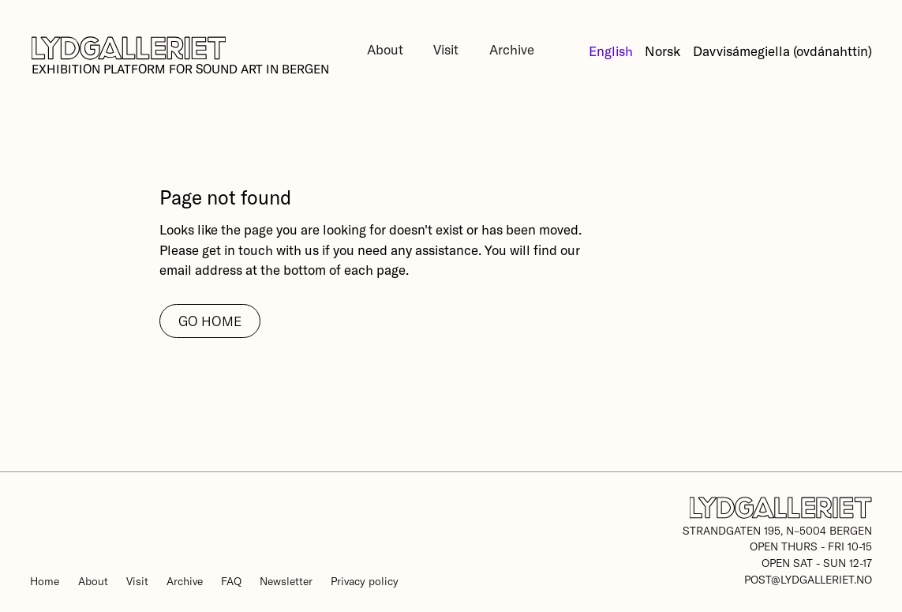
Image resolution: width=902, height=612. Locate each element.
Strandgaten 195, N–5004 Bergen (777, 530)
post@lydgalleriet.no (808, 579)
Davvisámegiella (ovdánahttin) (782, 50)
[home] (179, 56)
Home (44, 581)
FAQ (231, 581)
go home (209, 321)
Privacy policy (365, 581)
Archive (511, 49)
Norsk (662, 50)
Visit (445, 49)
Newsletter (286, 581)
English (611, 50)
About (385, 49)
